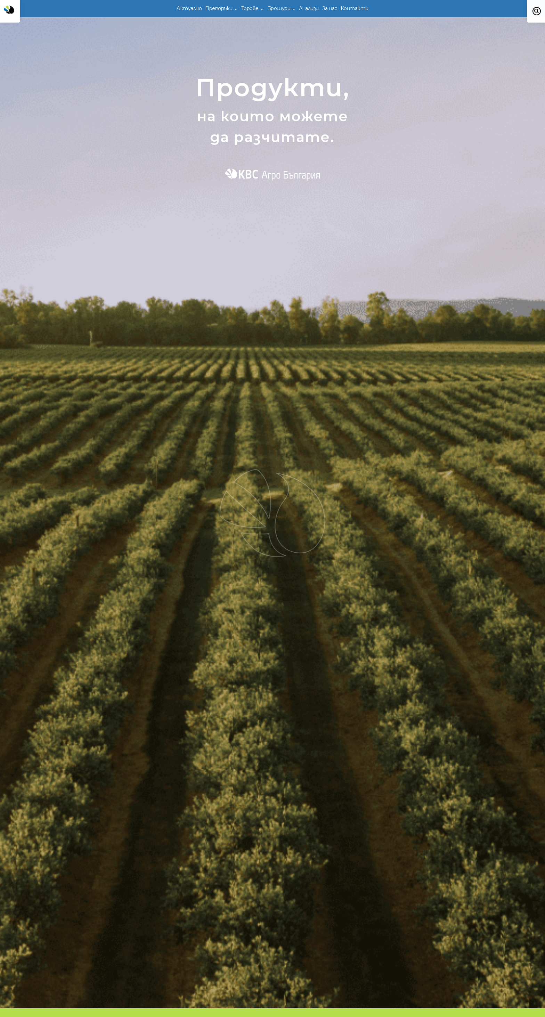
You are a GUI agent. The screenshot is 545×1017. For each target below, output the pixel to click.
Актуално (189, 8)
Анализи (309, 8)
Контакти (354, 8)
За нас (329, 8)
